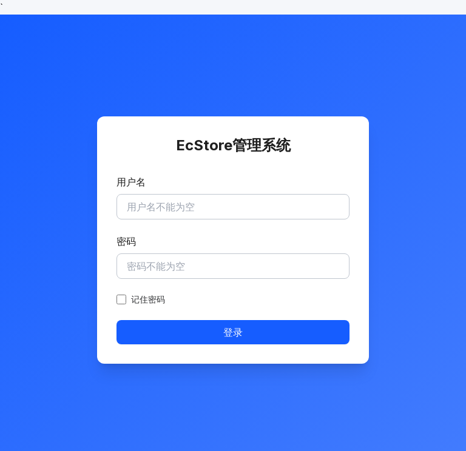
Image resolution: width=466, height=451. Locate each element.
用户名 (131, 182)
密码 (126, 241)
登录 (233, 332)
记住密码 (148, 299)
